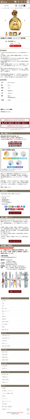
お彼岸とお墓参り (5, 379)
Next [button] (25, 20)
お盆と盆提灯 (4, 365)
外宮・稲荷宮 (4, 324)
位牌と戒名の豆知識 (6, 346)
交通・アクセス (15, 291)
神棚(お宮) (4, 319)
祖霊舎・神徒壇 (5, 321)
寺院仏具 (4, 316)
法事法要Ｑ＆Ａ (5, 376)
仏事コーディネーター (6, 401)
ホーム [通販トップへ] (2, 8)
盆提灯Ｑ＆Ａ (4, 368)
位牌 (3, 305)
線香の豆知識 (4, 354)
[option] (15, 20)
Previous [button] (5, 20)
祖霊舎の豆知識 (5, 359)
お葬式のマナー (5, 382)
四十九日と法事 (5, 374)
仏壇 (3, 303)
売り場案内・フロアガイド (7, 390)
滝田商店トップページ (6, 409)
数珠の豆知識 (4, 351)
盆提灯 (3, 326)
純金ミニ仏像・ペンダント (9, 8)
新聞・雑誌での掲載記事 (7, 406)
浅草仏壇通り (4, 403)
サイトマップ (4, 398)
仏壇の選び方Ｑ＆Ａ (6, 338)
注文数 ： (12, 43)
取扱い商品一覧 (5, 329)
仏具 (3, 313)
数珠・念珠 (4, 308)
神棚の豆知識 (4, 357)
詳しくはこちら (15, 213)
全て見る (4, 300)
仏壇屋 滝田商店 (20, 412)
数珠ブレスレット (5, 311)
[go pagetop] (28, 413)
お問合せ (4, 396)
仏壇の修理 (4, 340)
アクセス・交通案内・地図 (7, 393)
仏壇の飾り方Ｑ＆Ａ (6, 335)
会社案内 (4, 388)
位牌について (4, 343)
